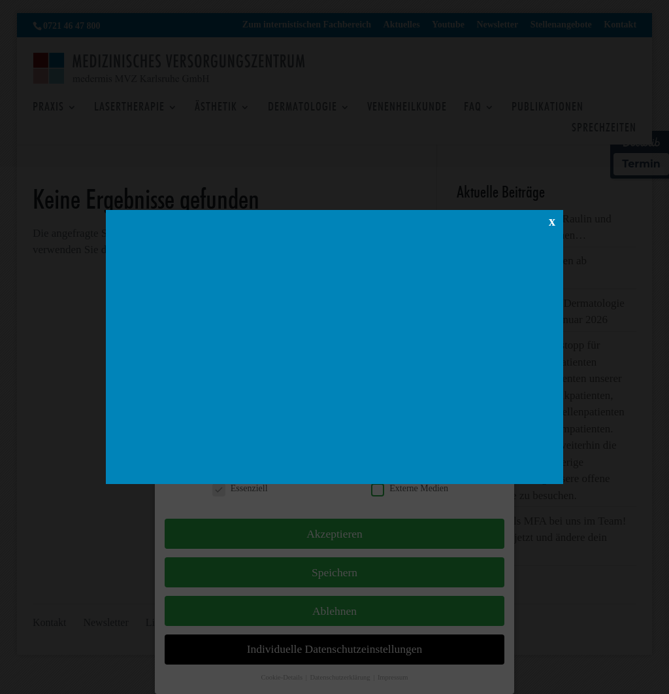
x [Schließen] (552, 220)
